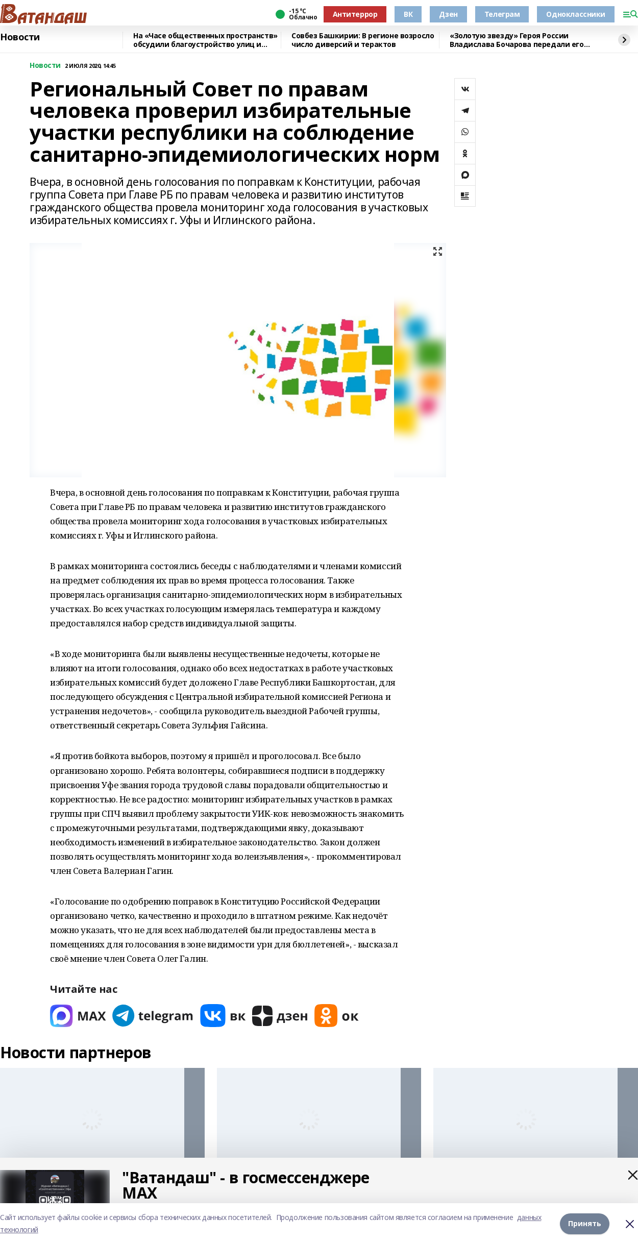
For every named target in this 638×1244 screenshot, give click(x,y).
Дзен (448, 14)
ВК (408, 14)
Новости (20, 37)
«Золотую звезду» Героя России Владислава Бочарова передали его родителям (517, 40)
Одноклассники (575, 14)
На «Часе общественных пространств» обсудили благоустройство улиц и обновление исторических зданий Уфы (206, 40)
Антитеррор (355, 14)
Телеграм (502, 14)
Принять (584, 1223)
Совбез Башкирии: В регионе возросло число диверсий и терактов (362, 40)
